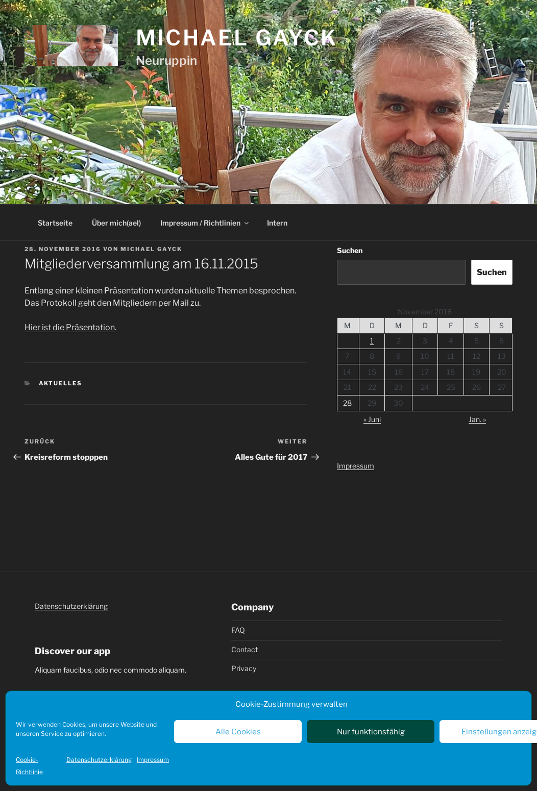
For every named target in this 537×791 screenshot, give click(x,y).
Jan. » (477, 419)
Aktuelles (61, 383)
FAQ (238, 630)
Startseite (55, 222)
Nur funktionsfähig (371, 731)
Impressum (153, 759)
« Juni (372, 419)
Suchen (349, 250)
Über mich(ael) (116, 222)
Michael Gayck (237, 37)
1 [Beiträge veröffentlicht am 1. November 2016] (372, 340)
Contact (244, 649)
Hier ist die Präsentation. (70, 327)
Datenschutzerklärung (99, 759)
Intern (277, 222)
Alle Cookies (238, 731)
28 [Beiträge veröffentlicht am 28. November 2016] (347, 403)
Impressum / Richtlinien (205, 222)
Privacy (243, 668)
